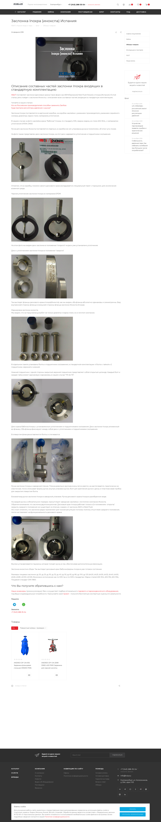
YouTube (130, 789)
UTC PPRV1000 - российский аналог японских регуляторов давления (139, 111)
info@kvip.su (126, 776)
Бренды (15, 777)
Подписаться (117, 755)
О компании (39, 773)
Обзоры (98, 785)
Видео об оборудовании (44, 782)
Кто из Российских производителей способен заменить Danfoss (38, 105)
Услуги (14, 773)
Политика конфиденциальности (76, 776)
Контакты (38, 776)
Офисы (66, 773)
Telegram (125, 789)
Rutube (141, 789)
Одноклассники (135, 789)
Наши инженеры (18, 591)
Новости (38, 779)
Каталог (15, 769)
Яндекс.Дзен (120, 794)
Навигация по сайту (73, 769)
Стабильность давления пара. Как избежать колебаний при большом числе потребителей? (140, 145)
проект (66, 594)
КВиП (13, 95)
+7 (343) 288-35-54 (76, 4)
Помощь (99, 769)
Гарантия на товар (102, 779)
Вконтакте (120, 789)
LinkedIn (125, 794)
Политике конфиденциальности (57, 817)
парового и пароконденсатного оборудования (98, 591)
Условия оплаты (101, 773)
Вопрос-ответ (100, 782)
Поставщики (39, 785)
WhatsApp (146, 789)
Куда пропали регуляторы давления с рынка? (31, 108)
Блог (127, 98)
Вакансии (38, 788)
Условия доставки (102, 776)
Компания (40, 769)
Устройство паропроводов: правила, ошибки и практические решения (139, 128)
